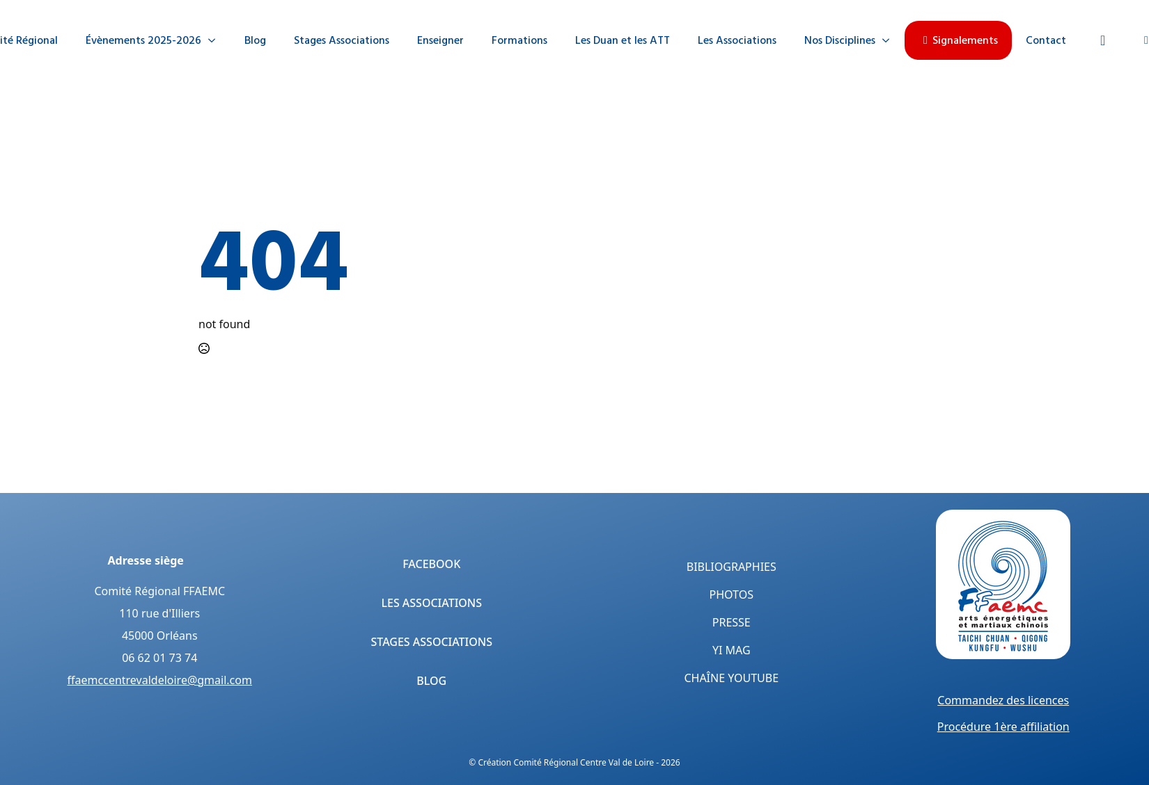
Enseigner (440, 40)
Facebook (431, 564)
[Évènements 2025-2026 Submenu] (216, 40)
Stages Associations (341, 40)
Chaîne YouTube (731, 678)
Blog (255, 40)
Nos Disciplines (839, 40)
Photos (731, 594)
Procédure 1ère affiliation (1003, 726)
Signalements (958, 40)
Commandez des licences (1003, 700)
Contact (1046, 40)
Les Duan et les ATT (622, 40)
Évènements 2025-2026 (143, 40)
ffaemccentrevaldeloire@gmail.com (160, 680)
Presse (731, 622)
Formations (519, 40)
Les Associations (737, 40)
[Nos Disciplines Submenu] (890, 40)
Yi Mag (731, 650)
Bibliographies (731, 566)
